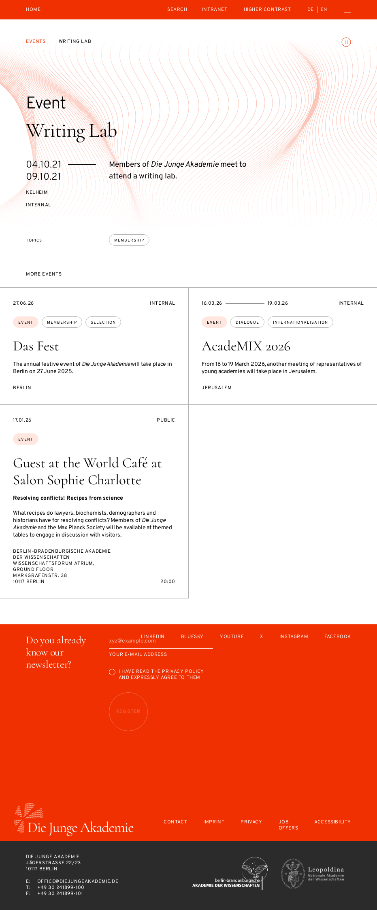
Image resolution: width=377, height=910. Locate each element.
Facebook (337, 637)
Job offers (288, 825)
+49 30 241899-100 (61, 888)
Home (33, 10)
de (310, 9)
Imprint (213, 822)
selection (103, 322)
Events (36, 41)
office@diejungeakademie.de (78, 881)
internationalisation (300, 322)
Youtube (232, 637)
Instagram (293, 637)
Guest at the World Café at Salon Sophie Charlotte (87, 471)
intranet (215, 9)
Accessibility (332, 822)
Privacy (251, 822)
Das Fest (36, 345)
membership (129, 240)
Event (25, 322)
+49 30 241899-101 (60, 894)
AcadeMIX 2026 (246, 345)
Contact (175, 822)
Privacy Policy (183, 671)
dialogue (247, 322)
